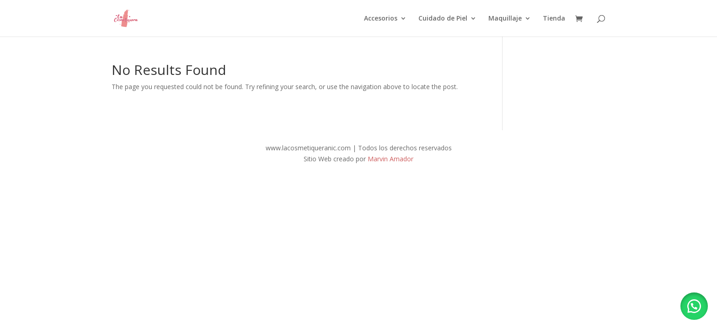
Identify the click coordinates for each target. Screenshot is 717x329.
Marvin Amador (390, 158)
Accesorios (380, 18)
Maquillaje (505, 18)
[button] (694, 306)
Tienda (554, 18)
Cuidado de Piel (442, 18)
